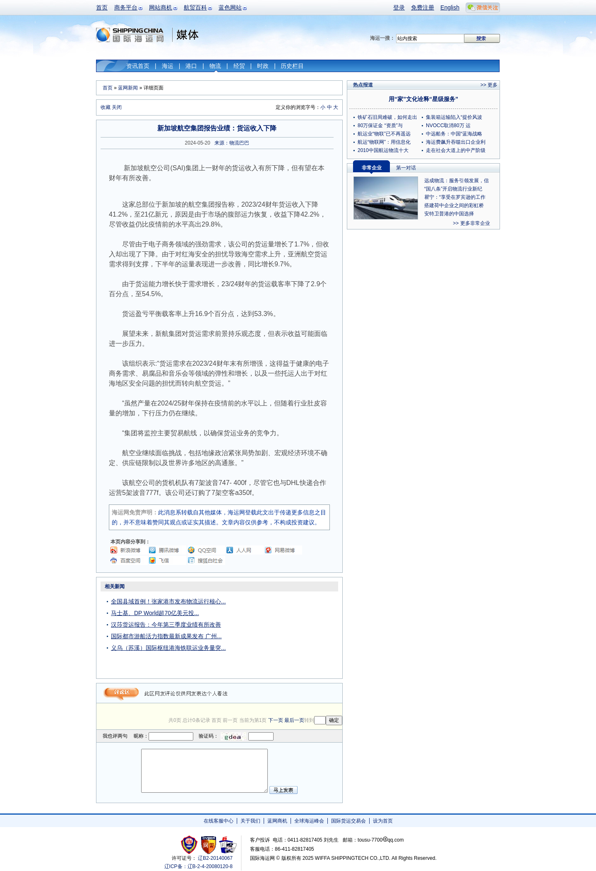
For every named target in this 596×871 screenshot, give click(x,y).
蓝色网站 (230, 7)
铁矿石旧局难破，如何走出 (387, 117)
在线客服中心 (218, 821)
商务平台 (125, 7)
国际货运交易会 (348, 821)
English (449, 7)
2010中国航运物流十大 (383, 150)
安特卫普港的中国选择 (449, 214)
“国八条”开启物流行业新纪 (453, 189)
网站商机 (160, 7)
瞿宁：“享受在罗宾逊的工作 (454, 197)
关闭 (117, 107)
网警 (208, 844)
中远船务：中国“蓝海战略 (454, 134)
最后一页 (294, 720)
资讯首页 (137, 66)
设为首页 (383, 821)
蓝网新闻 (128, 88)
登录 (399, 7)
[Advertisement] (290, 632)
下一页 (275, 720)
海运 (167, 66)
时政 (263, 66)
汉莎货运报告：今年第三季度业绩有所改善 (166, 624)
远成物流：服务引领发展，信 (456, 180)
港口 (191, 66)
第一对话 (406, 168)
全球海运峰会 (309, 821)
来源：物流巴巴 (231, 143)
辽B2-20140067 (215, 858)
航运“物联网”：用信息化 (384, 142)
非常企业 (372, 168)
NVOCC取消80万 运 (448, 125)
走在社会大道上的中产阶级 (455, 150)
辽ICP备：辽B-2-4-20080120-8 (198, 866)
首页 (102, 7)
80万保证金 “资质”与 (380, 125)
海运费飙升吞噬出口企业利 (455, 142)
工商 (190, 844)
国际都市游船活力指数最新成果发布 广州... (166, 636)
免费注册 (422, 7)
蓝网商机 (277, 821)
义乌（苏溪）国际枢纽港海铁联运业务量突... (168, 647)
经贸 (239, 66)
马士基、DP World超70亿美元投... (155, 613)
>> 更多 (489, 85)
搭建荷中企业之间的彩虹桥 (454, 205)
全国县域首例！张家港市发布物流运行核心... (168, 601)
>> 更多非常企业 (471, 223)
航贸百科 (195, 7)
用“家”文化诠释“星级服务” (423, 99)
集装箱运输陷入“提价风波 (454, 117)
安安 (227, 844)
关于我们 (250, 821)
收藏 (106, 107)
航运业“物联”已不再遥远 (384, 134)
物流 (215, 66)
